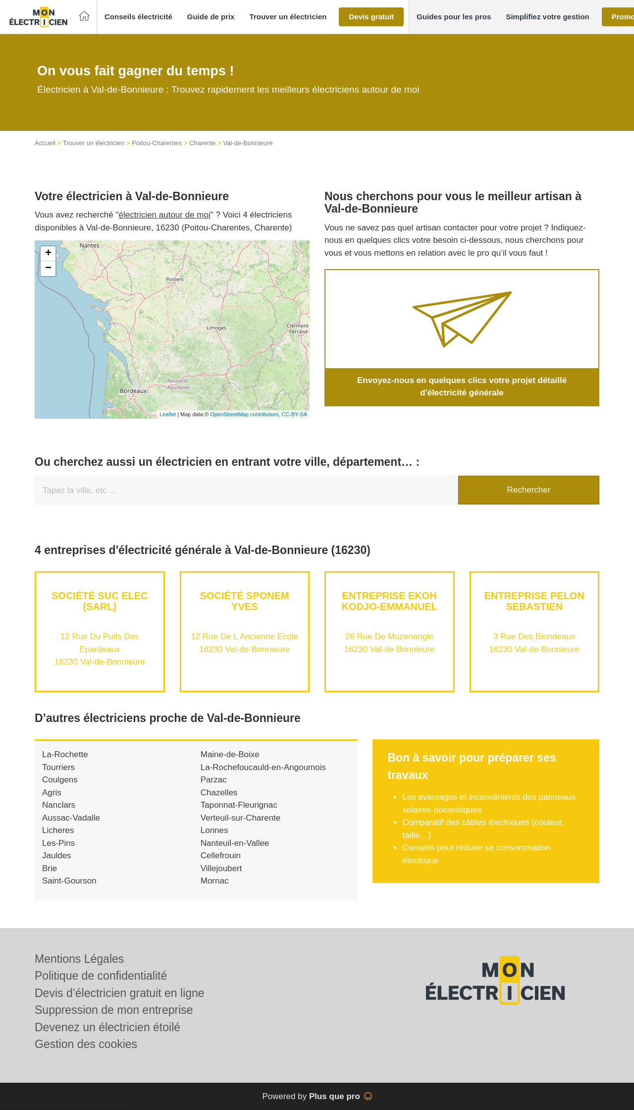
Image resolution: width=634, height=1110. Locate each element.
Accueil (45, 143)
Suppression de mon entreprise (114, 1009)
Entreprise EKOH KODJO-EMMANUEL (389, 601)
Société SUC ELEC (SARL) (100, 601)
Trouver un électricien (94, 143)
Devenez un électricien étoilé (107, 1027)
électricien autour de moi (165, 215)
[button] (138, 17)
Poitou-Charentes (157, 143)
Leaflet (167, 414)
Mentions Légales (79, 958)
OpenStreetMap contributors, (245, 414)
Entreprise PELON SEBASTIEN (534, 601)
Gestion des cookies (86, 1044)
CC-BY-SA (294, 414)
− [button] (48, 268)
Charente (202, 143)
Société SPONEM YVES (244, 601)
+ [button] (48, 253)
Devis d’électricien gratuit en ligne (120, 993)
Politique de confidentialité (101, 975)
